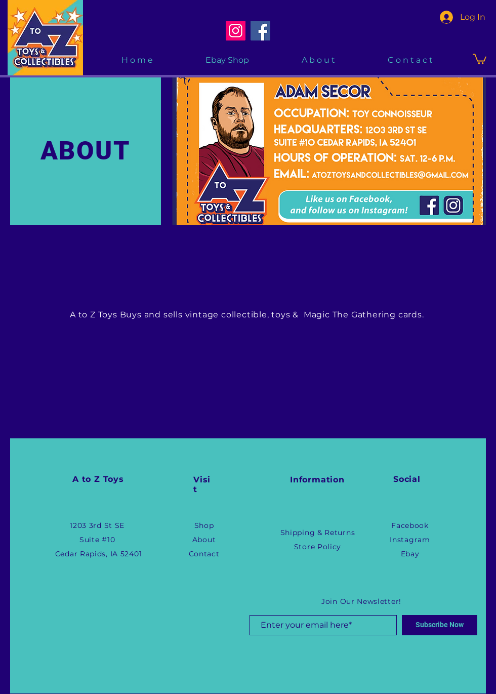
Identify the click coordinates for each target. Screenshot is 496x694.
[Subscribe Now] (439, 625)
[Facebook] (260, 30)
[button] (479, 58)
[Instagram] (235, 30)
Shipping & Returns (317, 532)
